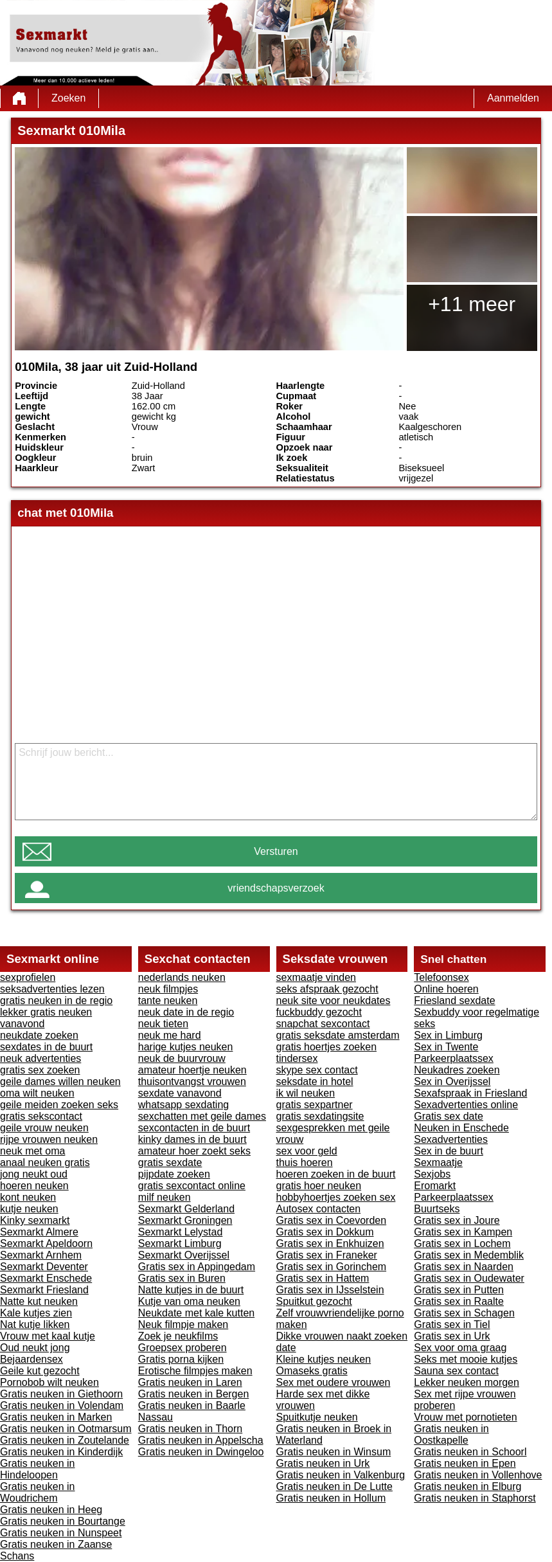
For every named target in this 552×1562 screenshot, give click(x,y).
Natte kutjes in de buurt (191, 1289)
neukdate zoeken (39, 1035)
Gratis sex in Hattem (322, 1278)
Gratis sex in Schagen (464, 1312)
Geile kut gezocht (40, 1370)
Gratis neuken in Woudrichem (37, 1492)
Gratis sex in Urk (452, 1336)
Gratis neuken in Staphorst (474, 1498)
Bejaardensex (31, 1359)
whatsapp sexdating (183, 1104)
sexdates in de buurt (46, 1046)
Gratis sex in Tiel (452, 1324)
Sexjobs (432, 1174)
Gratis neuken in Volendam (61, 1405)
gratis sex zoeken (40, 1069)
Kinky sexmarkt (34, 1220)
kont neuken (28, 1197)
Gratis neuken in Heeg (51, 1509)
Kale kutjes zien (36, 1312)
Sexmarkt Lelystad (180, 1231)
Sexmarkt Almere (39, 1231)
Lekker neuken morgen (466, 1382)
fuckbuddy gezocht (319, 1012)
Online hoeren (446, 988)
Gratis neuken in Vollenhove (478, 1474)
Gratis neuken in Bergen (193, 1393)
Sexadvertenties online (466, 1104)
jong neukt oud (33, 1174)
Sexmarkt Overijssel (183, 1255)
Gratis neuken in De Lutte (334, 1486)
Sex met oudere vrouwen (333, 1382)
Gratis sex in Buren (182, 1278)
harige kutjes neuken (185, 1046)
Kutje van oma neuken (189, 1301)
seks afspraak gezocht (327, 988)
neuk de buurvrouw (182, 1058)
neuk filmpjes (168, 988)
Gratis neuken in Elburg (467, 1486)
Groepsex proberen (182, 1347)
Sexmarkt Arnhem (41, 1255)
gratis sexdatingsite (320, 1116)
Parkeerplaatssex (454, 1058)
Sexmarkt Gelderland (186, 1208)
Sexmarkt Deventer (44, 1266)
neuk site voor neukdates (333, 1000)
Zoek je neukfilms (178, 1336)
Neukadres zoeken (456, 1069)
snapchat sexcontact (323, 1023)
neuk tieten (163, 1023)
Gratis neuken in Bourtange (62, 1521)
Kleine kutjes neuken (323, 1359)
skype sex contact (317, 1069)
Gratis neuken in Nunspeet (60, 1532)
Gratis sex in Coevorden (331, 1220)
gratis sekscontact (41, 1116)
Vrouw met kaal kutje (47, 1336)
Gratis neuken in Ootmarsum (66, 1428)
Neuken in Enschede (461, 1127)
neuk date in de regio (186, 1012)
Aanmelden (513, 98)
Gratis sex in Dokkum (325, 1231)
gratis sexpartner (314, 1104)
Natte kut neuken (39, 1301)
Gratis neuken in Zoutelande (64, 1440)
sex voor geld (306, 1150)
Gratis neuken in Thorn (190, 1428)
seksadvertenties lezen (52, 988)
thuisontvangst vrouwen (192, 1081)
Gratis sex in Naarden (463, 1266)
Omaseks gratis (312, 1370)
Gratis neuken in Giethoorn (61, 1393)
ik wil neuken (305, 1093)
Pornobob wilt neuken (49, 1382)
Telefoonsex (441, 977)
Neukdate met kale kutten (196, 1312)
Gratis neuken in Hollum (331, 1498)
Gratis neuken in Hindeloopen (37, 1469)
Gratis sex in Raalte (459, 1301)
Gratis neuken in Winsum (333, 1451)
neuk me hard (169, 1035)
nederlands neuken (182, 977)
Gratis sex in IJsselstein (330, 1289)
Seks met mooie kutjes (465, 1359)
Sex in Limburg (448, 1035)
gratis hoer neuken (319, 1185)
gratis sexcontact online (191, 1185)
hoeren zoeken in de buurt (336, 1174)
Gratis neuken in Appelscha (200, 1440)
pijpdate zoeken (174, 1174)
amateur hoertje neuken (192, 1069)
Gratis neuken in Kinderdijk (61, 1451)
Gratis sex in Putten (459, 1289)
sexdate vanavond (180, 1093)
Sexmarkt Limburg (180, 1243)
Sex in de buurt (448, 1150)
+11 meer (471, 304)
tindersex (297, 1058)
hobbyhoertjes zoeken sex (336, 1197)
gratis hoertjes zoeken (326, 1046)
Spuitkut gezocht (314, 1301)
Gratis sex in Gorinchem (331, 1266)
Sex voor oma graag (460, 1347)
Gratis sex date (448, 1116)
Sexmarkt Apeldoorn (46, 1243)
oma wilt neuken (37, 1093)
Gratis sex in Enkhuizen (330, 1243)
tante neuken (168, 1000)
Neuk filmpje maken (183, 1324)
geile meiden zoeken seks (59, 1104)
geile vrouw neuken (44, 1127)
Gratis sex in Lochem (462, 1243)
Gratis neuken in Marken (56, 1417)
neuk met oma (32, 1150)
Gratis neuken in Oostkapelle (451, 1434)
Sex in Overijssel (452, 1081)
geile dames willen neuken (60, 1081)
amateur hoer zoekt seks (194, 1150)
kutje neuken (29, 1208)
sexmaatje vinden (316, 977)
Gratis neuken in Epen (464, 1463)
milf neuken (164, 1197)
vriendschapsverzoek (275, 888)
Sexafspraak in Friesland (470, 1093)
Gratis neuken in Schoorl (470, 1451)
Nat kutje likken (35, 1324)
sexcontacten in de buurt (194, 1127)
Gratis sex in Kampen (463, 1231)
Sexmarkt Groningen (185, 1220)
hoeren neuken (34, 1185)
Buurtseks (436, 1208)
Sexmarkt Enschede (46, 1278)
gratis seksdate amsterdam (338, 1035)
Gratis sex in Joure (456, 1220)
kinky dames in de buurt (192, 1139)
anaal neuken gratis (45, 1162)
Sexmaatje (438, 1162)
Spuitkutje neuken (317, 1417)
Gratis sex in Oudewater (469, 1278)
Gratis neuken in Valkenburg (340, 1474)
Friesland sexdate (454, 1000)
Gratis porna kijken (181, 1359)
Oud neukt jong (35, 1347)
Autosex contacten (318, 1208)
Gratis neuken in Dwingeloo (201, 1451)
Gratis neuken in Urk (323, 1463)
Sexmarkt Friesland (44, 1289)
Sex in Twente (446, 1046)
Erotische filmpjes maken (195, 1370)
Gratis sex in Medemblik (469, 1255)
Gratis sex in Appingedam (196, 1266)
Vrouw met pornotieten (465, 1417)
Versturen (276, 851)
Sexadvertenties (451, 1139)
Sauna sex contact (456, 1370)
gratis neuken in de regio (56, 1000)
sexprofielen (27, 977)
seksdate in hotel (314, 1081)
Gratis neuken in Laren (190, 1382)
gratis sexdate (170, 1162)
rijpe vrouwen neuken (49, 1139)
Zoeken (68, 98)
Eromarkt (435, 1185)
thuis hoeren (304, 1162)
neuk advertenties (40, 1058)
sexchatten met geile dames (202, 1116)
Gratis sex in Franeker (326, 1255)
